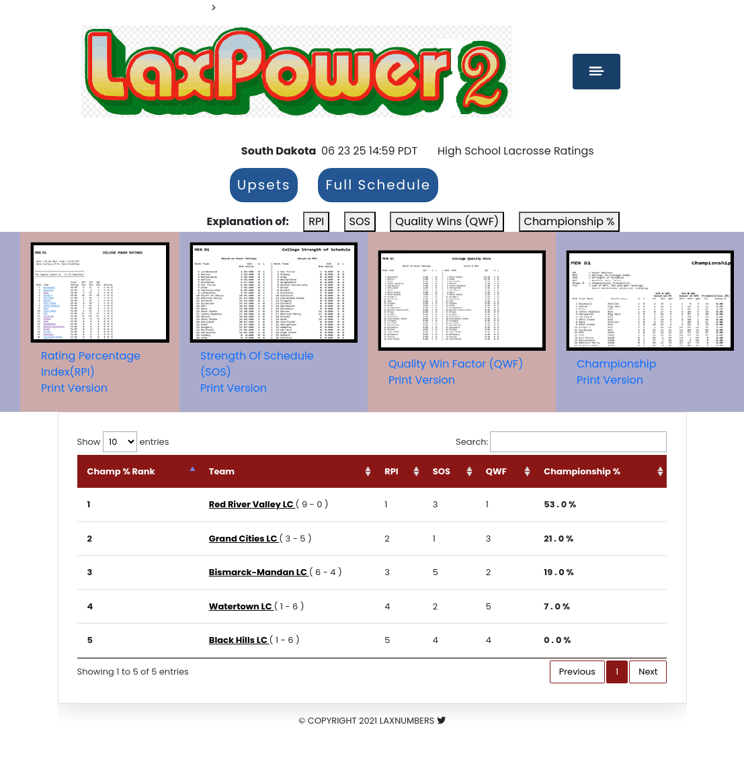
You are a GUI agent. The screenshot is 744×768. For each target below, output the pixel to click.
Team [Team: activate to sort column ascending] (222, 471)
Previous (577, 671)
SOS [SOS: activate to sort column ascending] (441, 471)
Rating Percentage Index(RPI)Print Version (90, 372)
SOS (359, 221)
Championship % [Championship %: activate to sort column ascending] (582, 471)
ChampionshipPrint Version (616, 372)
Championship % (569, 221)
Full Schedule (378, 185)
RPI (316, 221)
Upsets (264, 185)
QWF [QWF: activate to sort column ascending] (496, 471)
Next (647, 671)
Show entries (123, 441)
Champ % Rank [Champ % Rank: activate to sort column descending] (121, 471)
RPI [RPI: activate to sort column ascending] (391, 471)
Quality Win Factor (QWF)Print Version (455, 372)
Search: (561, 442)
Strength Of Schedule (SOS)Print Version (257, 372)
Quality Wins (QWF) (447, 221)
